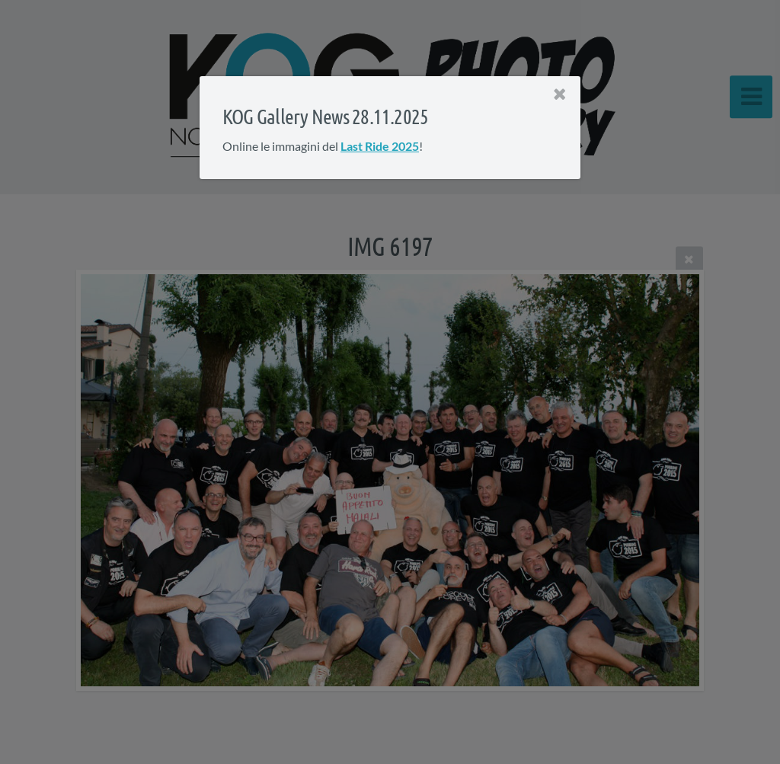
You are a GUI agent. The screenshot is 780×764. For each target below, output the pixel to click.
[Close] (560, 94)
